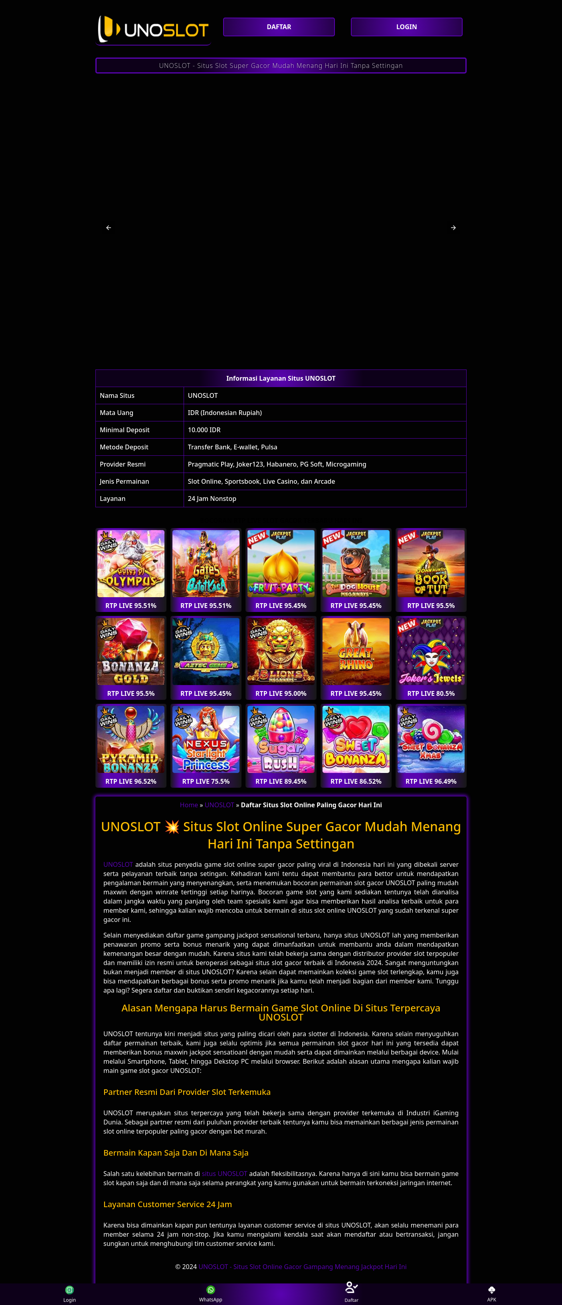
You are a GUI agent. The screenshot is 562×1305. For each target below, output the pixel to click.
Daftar (351, 1293)
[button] (108, 227)
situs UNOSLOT (224, 1173)
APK (492, 1294)
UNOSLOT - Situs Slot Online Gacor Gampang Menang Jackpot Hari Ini (302, 1266)
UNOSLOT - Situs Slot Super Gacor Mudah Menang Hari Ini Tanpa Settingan (281, 65)
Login (66, 1294)
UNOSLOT (203, 395)
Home (189, 804)
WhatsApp (210, 1294)
